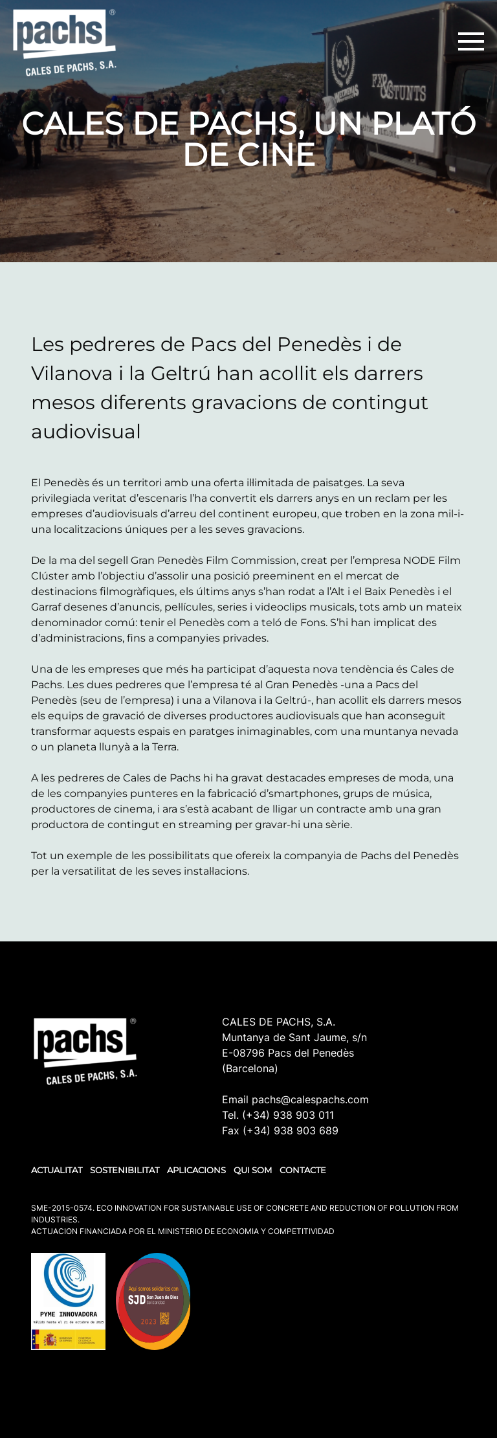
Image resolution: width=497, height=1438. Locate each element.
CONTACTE (303, 1170)
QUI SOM (253, 1170)
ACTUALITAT (56, 1170)
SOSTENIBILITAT (124, 1170)
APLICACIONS (196, 1170)
